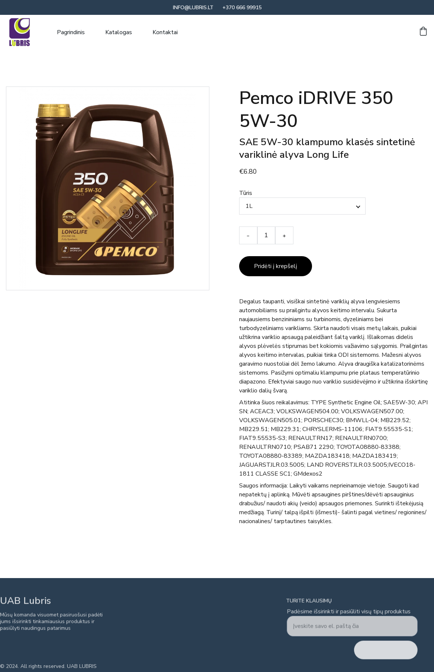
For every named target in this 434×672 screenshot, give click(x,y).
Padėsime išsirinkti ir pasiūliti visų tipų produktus (349, 612)
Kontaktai (165, 32)
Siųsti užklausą (385, 649)
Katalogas (118, 32)
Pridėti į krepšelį (275, 266)
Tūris (245, 193)
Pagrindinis (71, 32)
